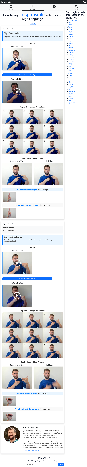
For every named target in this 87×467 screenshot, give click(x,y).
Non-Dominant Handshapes (27, 205)
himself (70, 56)
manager (70, 58)
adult (69, 66)
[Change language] (84, 2)
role (69, 22)
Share (32, 23)
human (70, 75)
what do (70, 104)
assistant (70, 95)
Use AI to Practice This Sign (27, 75)
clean (69, 100)
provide (70, 86)
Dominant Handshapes (27, 189)
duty (69, 38)
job (69, 77)
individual (71, 59)
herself (70, 72)
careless (70, 35)
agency (70, 81)
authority (71, 24)
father (70, 73)
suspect (70, 36)
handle (70, 63)
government (71, 50)
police (70, 31)
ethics (70, 42)
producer (71, 79)
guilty (70, 40)
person (70, 97)
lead (69, 70)
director (70, 84)
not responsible (72, 20)
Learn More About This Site (31, 450)
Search (61, 464)
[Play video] (17, 59)
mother (70, 43)
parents (70, 47)
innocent (70, 54)
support (70, 93)
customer (71, 52)
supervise (71, 61)
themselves (71, 91)
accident (70, 98)
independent (72, 49)
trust (69, 82)
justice (70, 26)
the (69, 45)
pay (69, 89)
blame (70, 29)
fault (69, 33)
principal (70, 65)
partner (70, 88)
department (71, 102)
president (71, 68)
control (70, 27)
